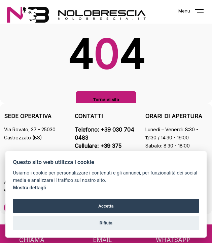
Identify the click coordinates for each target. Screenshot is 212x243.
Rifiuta (106, 222)
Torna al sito (106, 99)
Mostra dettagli (29, 188)
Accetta (105, 206)
